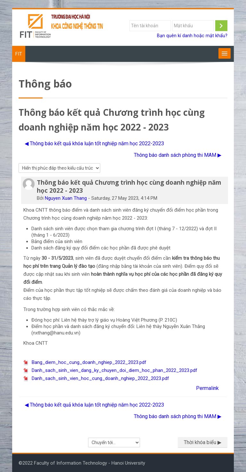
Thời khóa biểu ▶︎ (202, 442)
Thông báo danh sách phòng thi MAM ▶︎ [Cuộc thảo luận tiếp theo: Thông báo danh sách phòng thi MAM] (177, 155)
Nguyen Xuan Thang (66, 198)
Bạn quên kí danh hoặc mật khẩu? (192, 35)
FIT (18, 54)
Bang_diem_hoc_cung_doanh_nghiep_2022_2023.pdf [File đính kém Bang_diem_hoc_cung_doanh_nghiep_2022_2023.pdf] (84, 362)
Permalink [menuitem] (207, 388)
